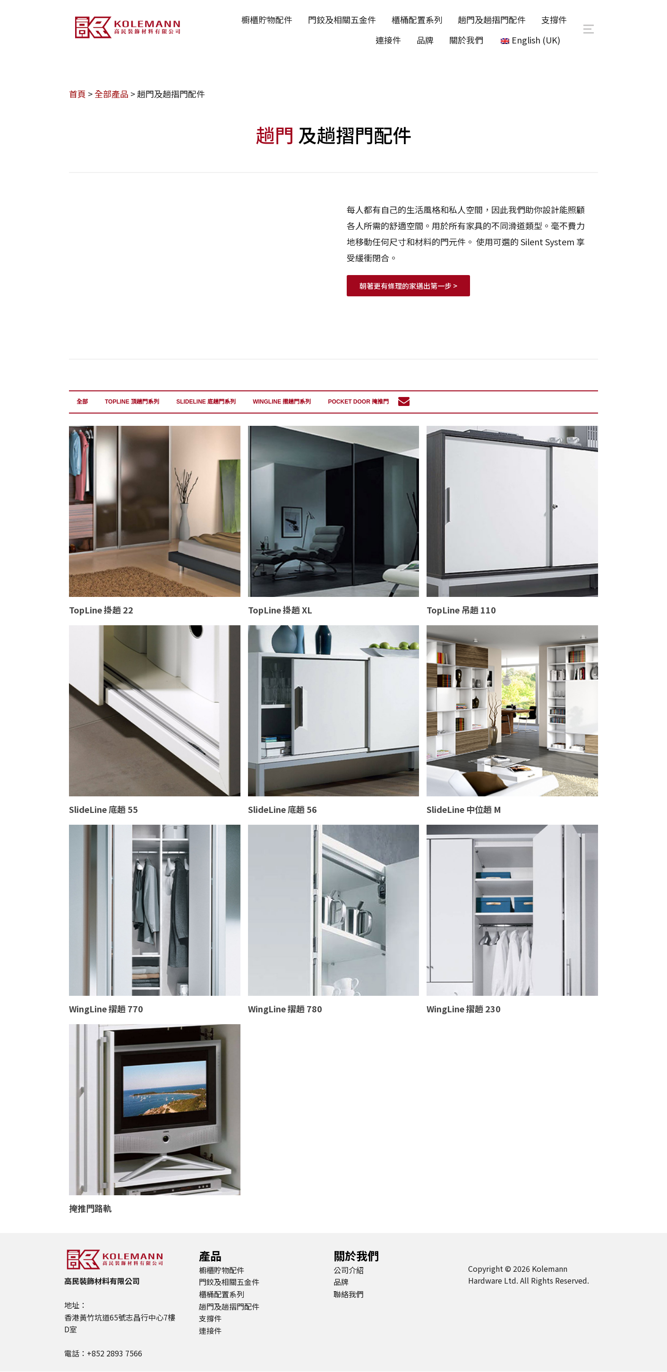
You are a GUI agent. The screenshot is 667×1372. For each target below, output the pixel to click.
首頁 (77, 94)
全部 (82, 402)
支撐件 (553, 19)
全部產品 (111, 94)
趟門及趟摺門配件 (491, 19)
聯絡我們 (349, 1294)
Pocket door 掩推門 (358, 402)
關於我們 (465, 39)
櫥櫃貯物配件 (264, 19)
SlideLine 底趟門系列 (206, 402)
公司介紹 (349, 1270)
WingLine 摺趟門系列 (282, 402)
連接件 (386, 39)
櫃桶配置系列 (415, 19)
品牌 (423, 39)
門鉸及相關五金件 (340, 19)
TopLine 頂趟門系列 (132, 402)
